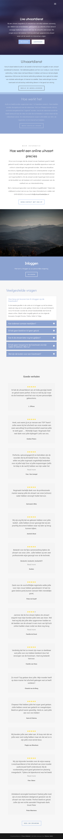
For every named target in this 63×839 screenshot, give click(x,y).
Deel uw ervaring (31, 823)
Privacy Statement (26, 836)
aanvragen (38, 42)
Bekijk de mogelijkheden (31, 88)
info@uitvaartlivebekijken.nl (40, 194)
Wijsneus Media (49, 836)
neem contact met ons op (31, 202)
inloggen (24, 42)
